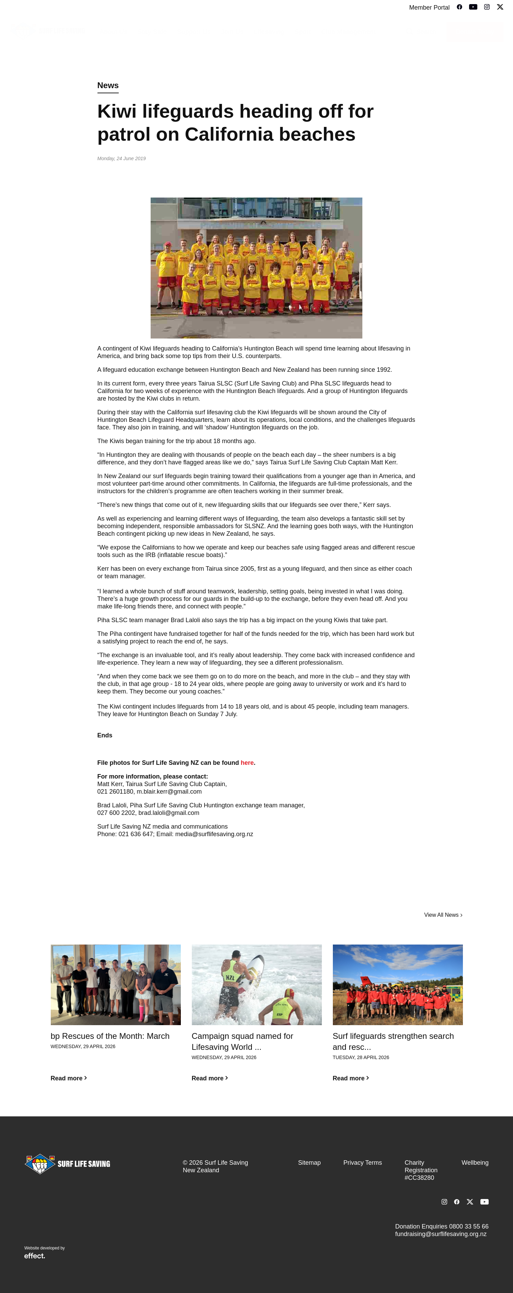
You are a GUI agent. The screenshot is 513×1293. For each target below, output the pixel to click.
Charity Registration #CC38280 (421, 1170)
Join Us (232, 31)
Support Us (194, 31)
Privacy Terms (362, 1162)
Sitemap (309, 1162)
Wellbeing (475, 1162)
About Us (113, 31)
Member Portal (429, 7)
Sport (303, 31)
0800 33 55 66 (469, 1226)
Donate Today (475, 31)
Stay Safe (152, 31)
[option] (115, 1018)
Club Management (348, 31)
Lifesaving (269, 31)
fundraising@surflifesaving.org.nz (441, 1234)
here (247, 762)
